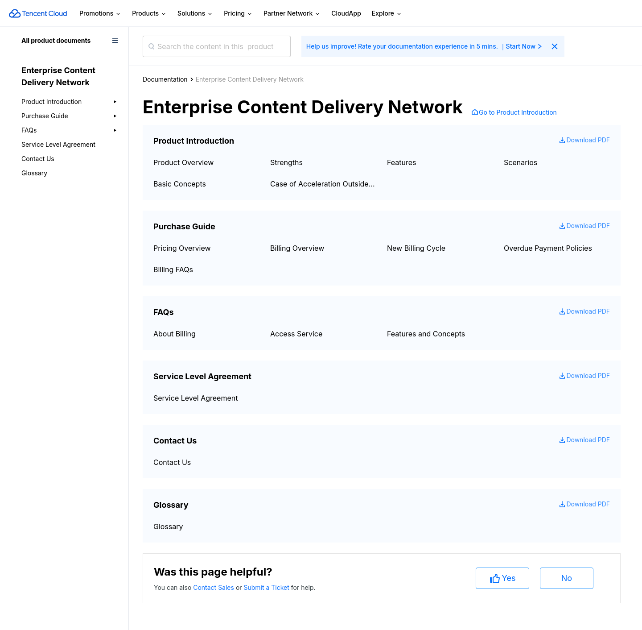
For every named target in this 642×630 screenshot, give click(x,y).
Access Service (296, 333)
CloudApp (346, 13)
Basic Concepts (179, 183)
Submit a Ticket (267, 587)
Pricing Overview (182, 248)
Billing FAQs (173, 269)
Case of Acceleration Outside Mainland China (323, 183)
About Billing (174, 333)
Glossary (34, 173)
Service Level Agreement (58, 144)
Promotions (100, 13)
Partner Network (292, 13)
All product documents (56, 40)
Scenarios (520, 162)
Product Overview (183, 162)
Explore (387, 13)
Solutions (195, 13)
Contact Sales (214, 587)
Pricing (238, 13)
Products (149, 13)
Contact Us (37, 158)
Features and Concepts (426, 333)
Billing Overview (297, 248)
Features (401, 162)
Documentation (165, 79)
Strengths (286, 162)
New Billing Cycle (416, 248)
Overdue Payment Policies (548, 248)
